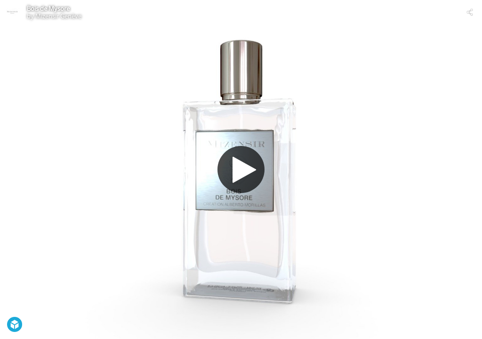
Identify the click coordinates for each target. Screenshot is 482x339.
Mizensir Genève (58, 16)
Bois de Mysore (48, 8)
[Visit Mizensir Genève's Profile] (12, 12)
